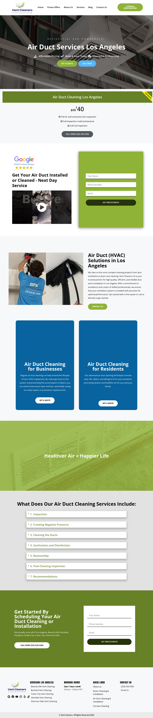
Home (40, 7)
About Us (68, 7)
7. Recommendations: (44, 576)
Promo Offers (53, 7)
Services (80, 7)
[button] (76, 514)
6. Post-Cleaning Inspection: (47, 566)
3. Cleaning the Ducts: (44, 535)
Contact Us (101, 7)
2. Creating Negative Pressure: (49, 524)
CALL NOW (77, 134)
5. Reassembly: (39, 555)
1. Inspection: (38, 514)
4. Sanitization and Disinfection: (50, 545)
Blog (90, 7)
